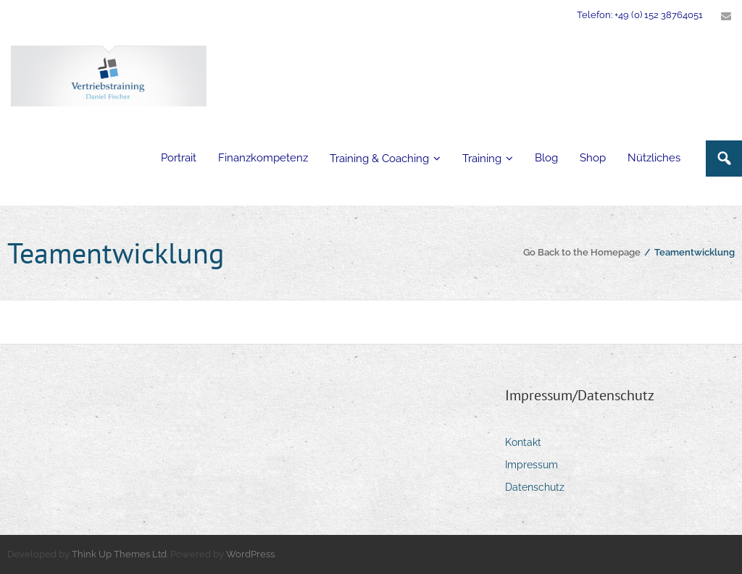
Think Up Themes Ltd (119, 554)
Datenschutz (534, 487)
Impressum (531, 464)
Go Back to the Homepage (582, 252)
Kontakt (523, 442)
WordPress (250, 554)
